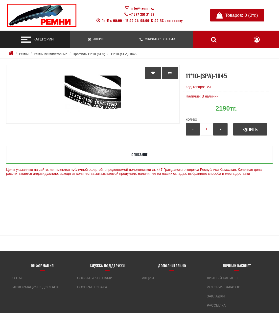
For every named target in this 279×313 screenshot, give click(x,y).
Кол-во (191, 119)
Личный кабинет (223, 278)
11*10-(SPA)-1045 (124, 54)
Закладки (216, 296)
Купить (250, 129)
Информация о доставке (36, 287)
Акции (148, 278)
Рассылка (216, 305)
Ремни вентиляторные (50, 54)
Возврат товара (92, 287)
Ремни (24, 54)
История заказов (223, 287)
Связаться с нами (95, 278)
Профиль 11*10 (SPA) (89, 54)
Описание (139, 154)
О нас (17, 278)
